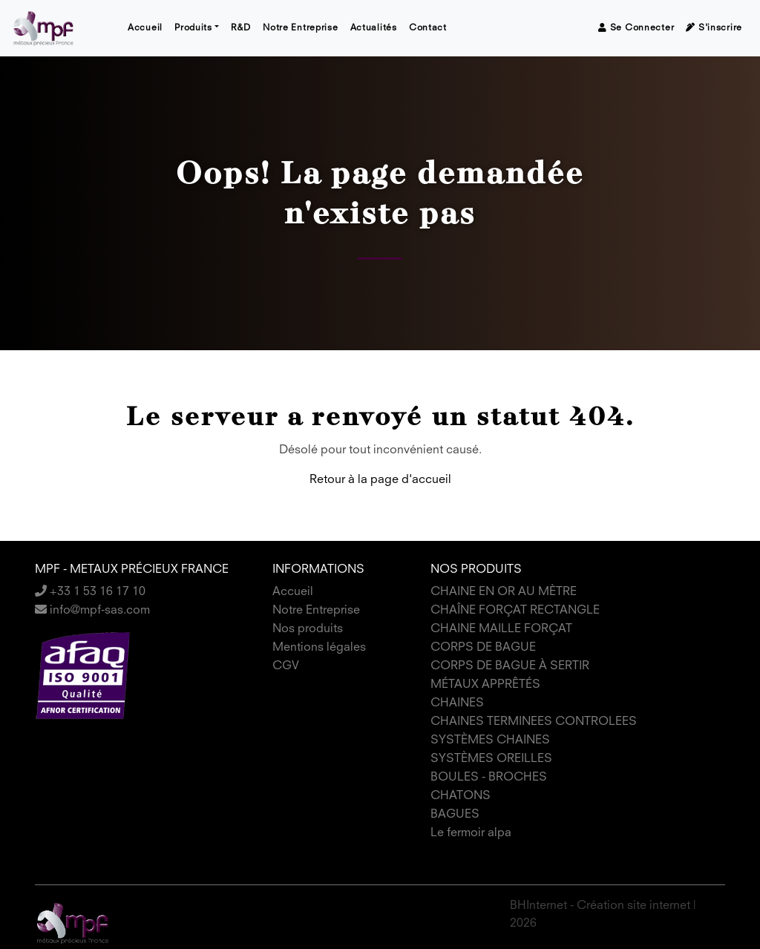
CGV (285, 666)
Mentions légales (319, 648)
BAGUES (454, 815)
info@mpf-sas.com (92, 611)
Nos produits (307, 629)
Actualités (373, 28)
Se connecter (636, 28)
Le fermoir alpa (470, 833)
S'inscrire (714, 28)
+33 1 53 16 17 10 (90, 592)
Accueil (145, 28)
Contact (428, 28)
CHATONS (460, 796)
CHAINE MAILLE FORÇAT (501, 629)
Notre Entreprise (300, 28)
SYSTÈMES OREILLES (491, 759)
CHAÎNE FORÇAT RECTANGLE (515, 611)
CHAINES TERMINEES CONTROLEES (533, 722)
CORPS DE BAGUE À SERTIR (509, 666)
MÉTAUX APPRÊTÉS (485, 685)
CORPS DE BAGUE (483, 648)
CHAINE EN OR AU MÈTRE (503, 592)
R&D (241, 28)
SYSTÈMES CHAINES (490, 740)
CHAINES (457, 703)
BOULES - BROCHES (488, 778)
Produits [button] (193, 28)
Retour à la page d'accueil (380, 480)
